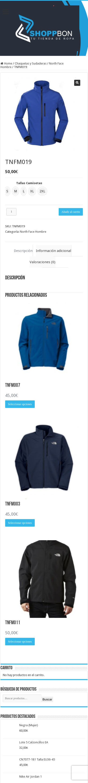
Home (8, 63)
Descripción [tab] (23, 251)
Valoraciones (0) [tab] (42, 262)
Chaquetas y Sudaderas (30, 63)
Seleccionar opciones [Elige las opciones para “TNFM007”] (20, 404)
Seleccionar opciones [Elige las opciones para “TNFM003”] (20, 523)
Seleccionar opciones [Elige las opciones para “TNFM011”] (20, 641)
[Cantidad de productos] (11, 212)
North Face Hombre (33, 231)
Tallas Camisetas (29, 183)
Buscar (47, 699)
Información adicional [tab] (53, 251)
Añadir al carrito (70, 211)
